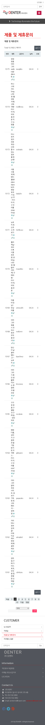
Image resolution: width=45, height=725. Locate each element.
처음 (7, 599)
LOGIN (39, 2)
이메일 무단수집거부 (9, 672)
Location (5, 677)
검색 (40, 6)
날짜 (31, 54)
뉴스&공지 (7, 627)
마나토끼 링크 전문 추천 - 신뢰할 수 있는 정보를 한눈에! (13, 147)
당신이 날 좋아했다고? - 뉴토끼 (12, 355)
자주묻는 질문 (8, 639)
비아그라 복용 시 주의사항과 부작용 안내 (12, 330)
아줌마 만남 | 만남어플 (12, 305)
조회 (37, 54)
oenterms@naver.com (34, 701)
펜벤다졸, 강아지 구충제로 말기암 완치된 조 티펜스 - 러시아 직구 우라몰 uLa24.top (13, 450)
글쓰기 (37, 48)
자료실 (6, 631)
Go (40, 645)
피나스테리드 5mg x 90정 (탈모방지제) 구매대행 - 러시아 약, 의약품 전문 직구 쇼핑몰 (13, 104)
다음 (22, 602)
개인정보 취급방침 (8, 668)
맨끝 (27, 602)
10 (17, 602)
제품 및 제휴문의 (10, 635)
